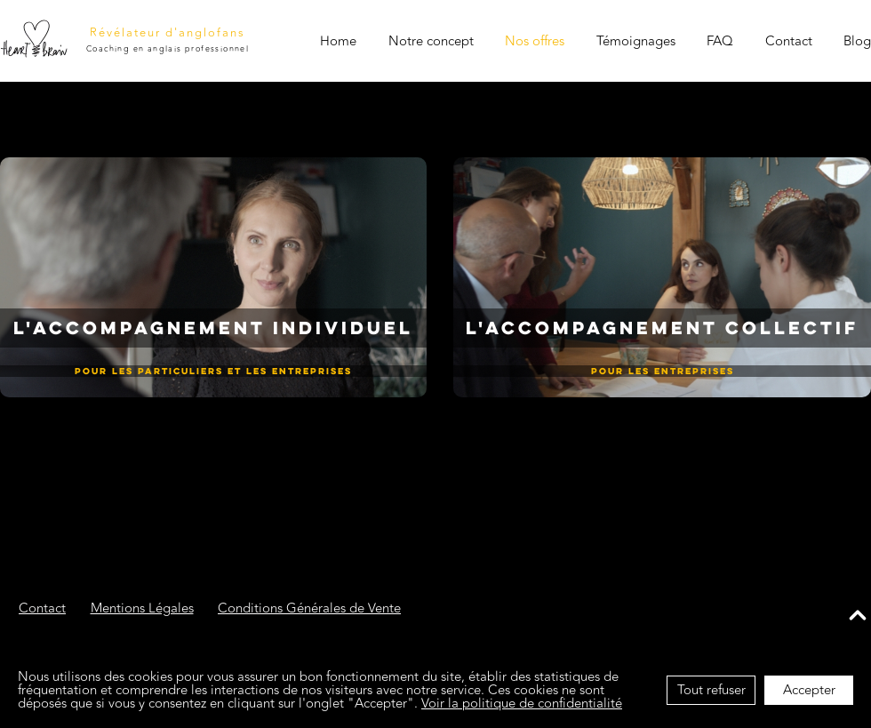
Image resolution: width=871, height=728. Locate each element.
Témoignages (635, 41)
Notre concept (430, 41)
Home (338, 41)
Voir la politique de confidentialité (521, 703)
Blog (857, 41)
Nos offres (534, 41)
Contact (787, 41)
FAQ (720, 41)
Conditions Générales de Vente (309, 610)
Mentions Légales (142, 610)
